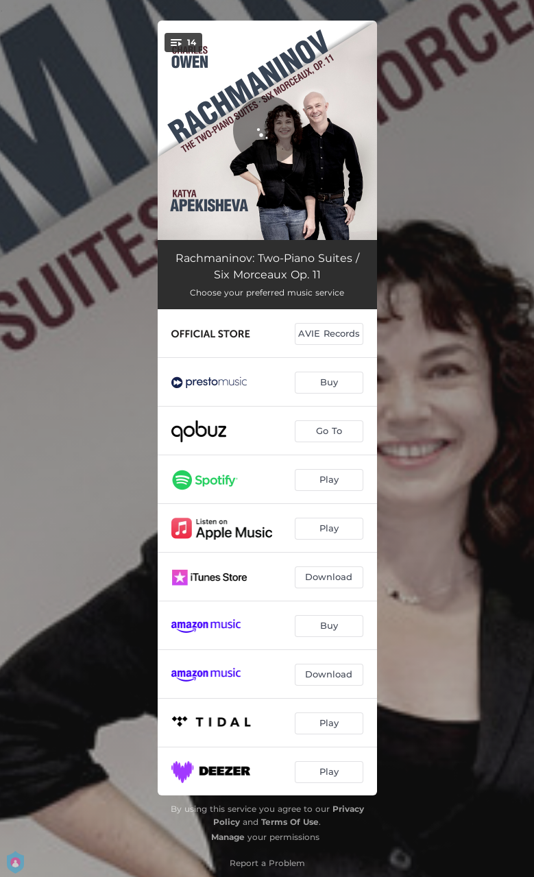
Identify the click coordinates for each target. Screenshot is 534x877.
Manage (228, 837)
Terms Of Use (290, 822)
